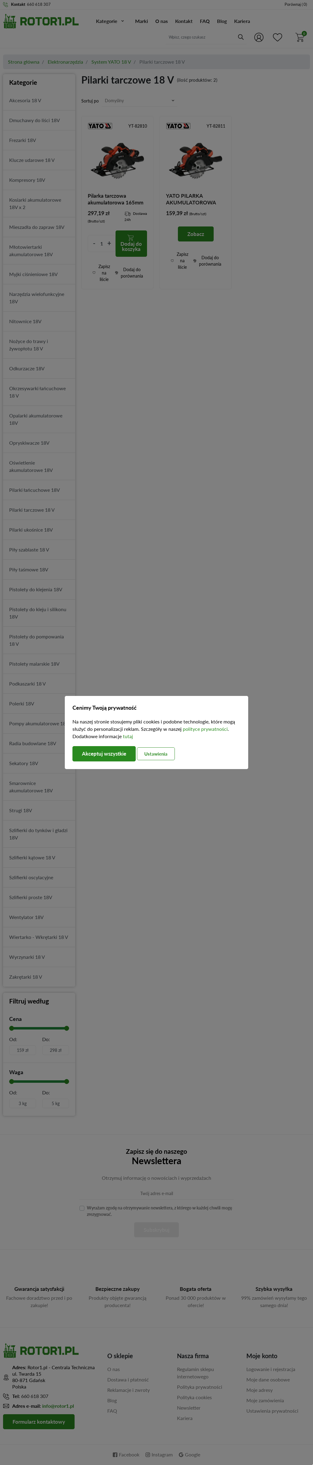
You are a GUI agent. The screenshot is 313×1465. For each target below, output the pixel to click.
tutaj (128, 736)
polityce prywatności (205, 729)
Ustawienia (162, 754)
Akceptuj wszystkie (106, 753)
